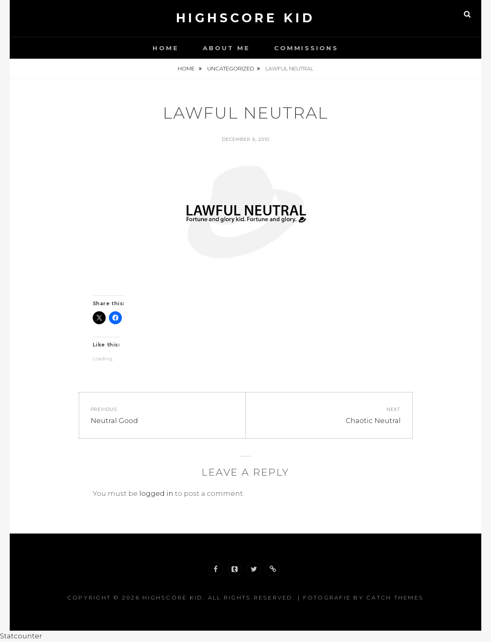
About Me (226, 48)
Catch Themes (395, 597)
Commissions (306, 48)
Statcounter (21, 636)
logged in (156, 493)
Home (166, 48)
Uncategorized (230, 68)
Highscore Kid (245, 18)
